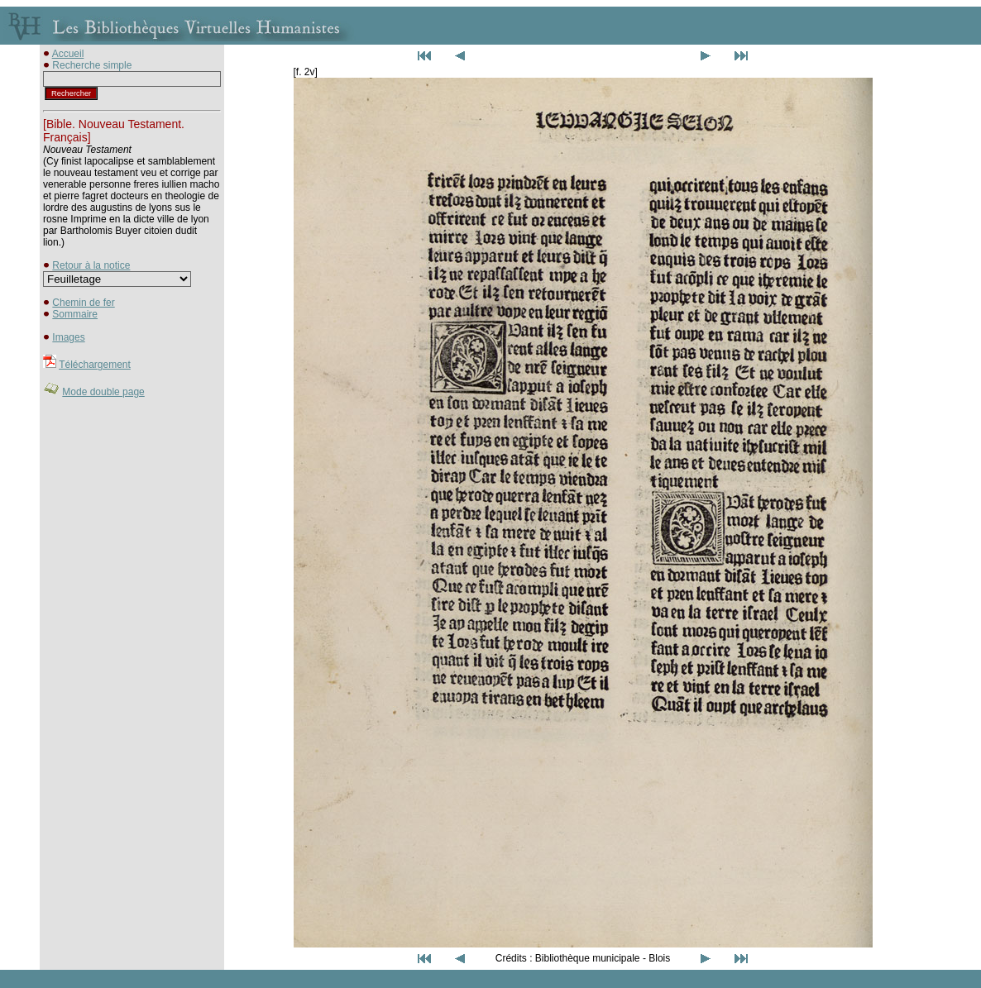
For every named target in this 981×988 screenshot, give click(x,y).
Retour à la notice (91, 265)
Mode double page (103, 392)
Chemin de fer (83, 302)
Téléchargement (95, 364)
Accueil (68, 54)
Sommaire (75, 314)
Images (68, 337)
